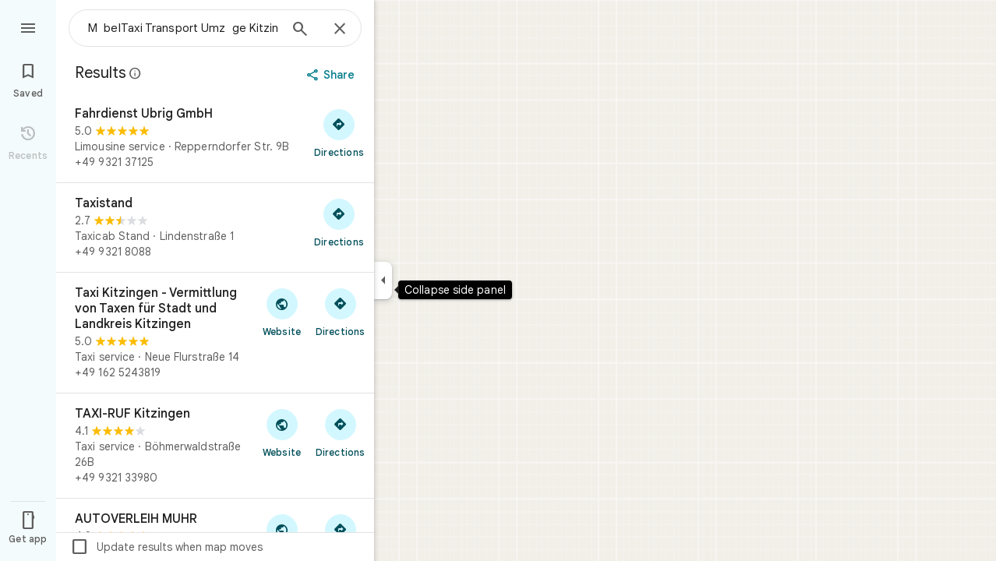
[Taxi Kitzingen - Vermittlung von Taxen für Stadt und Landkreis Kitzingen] (215, 333)
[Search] (300, 30)
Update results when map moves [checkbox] (166, 547)
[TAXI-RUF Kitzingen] (215, 445)
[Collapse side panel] (383, 280)
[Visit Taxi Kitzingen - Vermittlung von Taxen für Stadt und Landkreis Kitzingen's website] (282, 311)
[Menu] (28, 26)
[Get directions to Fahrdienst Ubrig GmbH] (339, 132)
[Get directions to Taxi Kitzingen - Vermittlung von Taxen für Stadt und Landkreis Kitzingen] (340, 311)
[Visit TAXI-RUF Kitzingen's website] (282, 432)
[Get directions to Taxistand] (339, 222)
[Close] (340, 29)
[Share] (332, 75)
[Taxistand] (215, 227)
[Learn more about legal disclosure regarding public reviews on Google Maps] (135, 73)
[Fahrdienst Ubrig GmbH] (215, 138)
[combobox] (183, 28)
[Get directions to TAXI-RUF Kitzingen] (340, 432)
